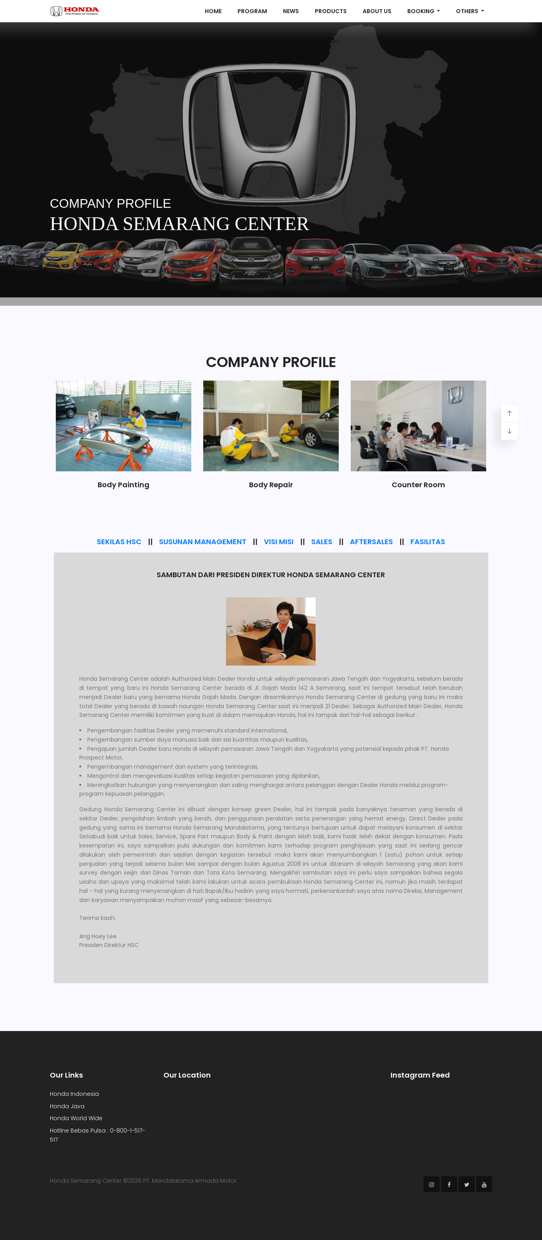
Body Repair (271, 485)
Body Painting (123, 485)
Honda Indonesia (74, 1094)
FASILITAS (427, 542)
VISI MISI (279, 542)
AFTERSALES (371, 542)
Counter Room (418, 485)
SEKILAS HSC (119, 542)
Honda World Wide (76, 1118)
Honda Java (67, 1106)
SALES (321, 542)
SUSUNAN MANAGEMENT (202, 542)
